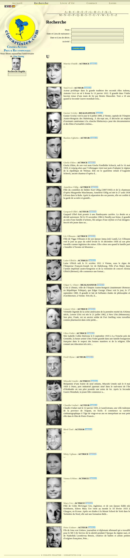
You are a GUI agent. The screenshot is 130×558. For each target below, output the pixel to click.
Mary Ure (68, 503)
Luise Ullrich (69, 260)
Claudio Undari (70, 405)
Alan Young (18, 56)
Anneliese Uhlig (70, 187)
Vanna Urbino (70, 478)
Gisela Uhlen (69, 162)
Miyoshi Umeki (70, 381)
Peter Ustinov (69, 527)
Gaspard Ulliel (70, 211)
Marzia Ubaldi (70, 63)
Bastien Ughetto (71, 138)
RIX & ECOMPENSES (17, 50)
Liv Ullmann (69, 236)
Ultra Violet (69, 333)
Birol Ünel (68, 429)
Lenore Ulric (69, 309)
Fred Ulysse (69, 357)
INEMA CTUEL (17, 47)
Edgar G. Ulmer (71, 285)
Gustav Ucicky (70, 113)
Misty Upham (69, 454)
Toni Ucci (68, 88)
